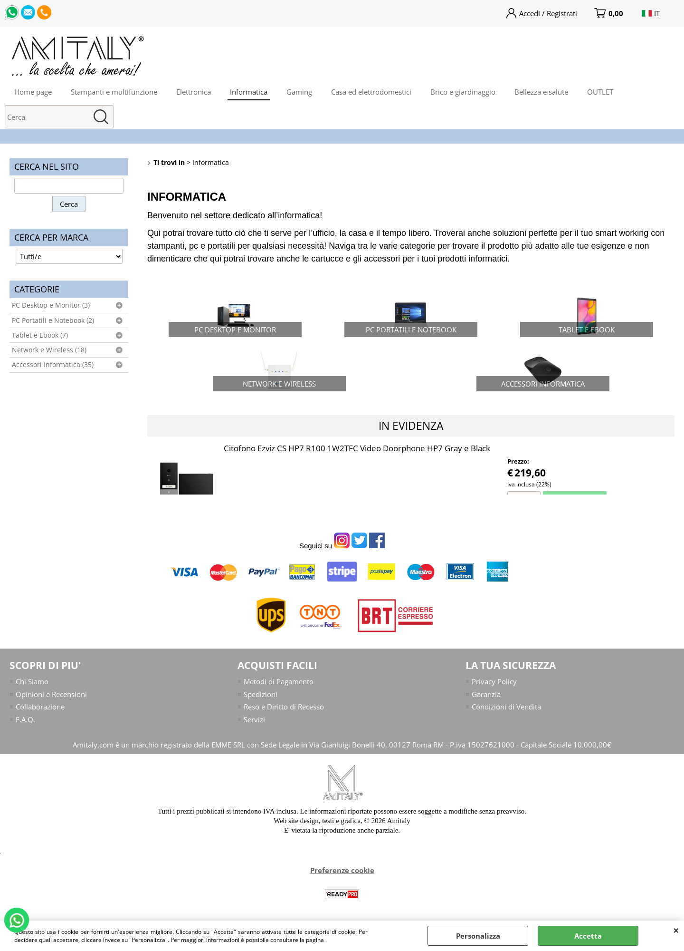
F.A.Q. (25, 719)
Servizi (254, 719)
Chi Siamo (32, 681)
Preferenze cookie (342, 870)
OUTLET (600, 92)
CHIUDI (676, 930)
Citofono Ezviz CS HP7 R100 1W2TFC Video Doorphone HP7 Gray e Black (357, 448)
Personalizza (478, 936)
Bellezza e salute (541, 92)
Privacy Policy (494, 681)
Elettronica (193, 92)
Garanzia (486, 694)
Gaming (299, 92)
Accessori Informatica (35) (53, 364)
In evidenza (411, 425)
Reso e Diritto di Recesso (284, 706)
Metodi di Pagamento (279, 681)
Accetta (588, 936)
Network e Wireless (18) (49, 350)
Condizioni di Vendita (506, 706)
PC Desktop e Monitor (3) (51, 305)
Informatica (248, 92)
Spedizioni (260, 694)
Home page (33, 92)
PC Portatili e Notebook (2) (53, 320)
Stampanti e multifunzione (114, 92)
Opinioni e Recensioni (51, 694)
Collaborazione (40, 706)
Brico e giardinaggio (462, 92)
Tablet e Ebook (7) (40, 335)
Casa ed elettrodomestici (371, 92)
